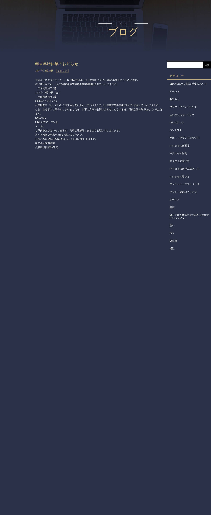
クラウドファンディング (183, 107)
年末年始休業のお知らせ (60, 63)
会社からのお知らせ (19, 97)
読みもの (19, 43)
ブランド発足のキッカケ (183, 192)
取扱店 (19, 70)
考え (172, 233)
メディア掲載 (19, 110)
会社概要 (19, 83)
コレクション (177, 122)
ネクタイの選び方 (179, 176)
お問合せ (19, 123)
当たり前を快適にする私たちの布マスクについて (189, 216)
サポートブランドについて (184, 138)
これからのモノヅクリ (182, 114)
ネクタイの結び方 (179, 161)
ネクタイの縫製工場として (184, 169)
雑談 (172, 248)
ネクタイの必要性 (179, 145)
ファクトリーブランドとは (184, 184)
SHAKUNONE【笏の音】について (188, 84)
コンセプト (19, 30)
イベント (175, 91)
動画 (172, 207)
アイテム (19, 57)
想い (172, 225)
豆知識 (173, 241)
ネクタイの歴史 (178, 153)
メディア (175, 199)
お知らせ (175, 99)
